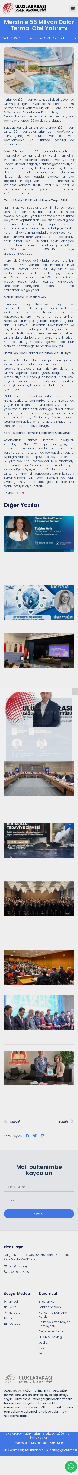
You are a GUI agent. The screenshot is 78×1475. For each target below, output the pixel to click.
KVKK (42, 1348)
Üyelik (43, 1343)
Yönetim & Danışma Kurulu (53, 1315)
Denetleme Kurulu (51, 1331)
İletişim (44, 1353)
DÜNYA (20, 493)
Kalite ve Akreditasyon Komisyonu (54, 1324)
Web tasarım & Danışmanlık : (39, 1442)
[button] (72, 8)
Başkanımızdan (50, 1307)
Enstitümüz (46, 1302)
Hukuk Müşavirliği (50, 1337)
